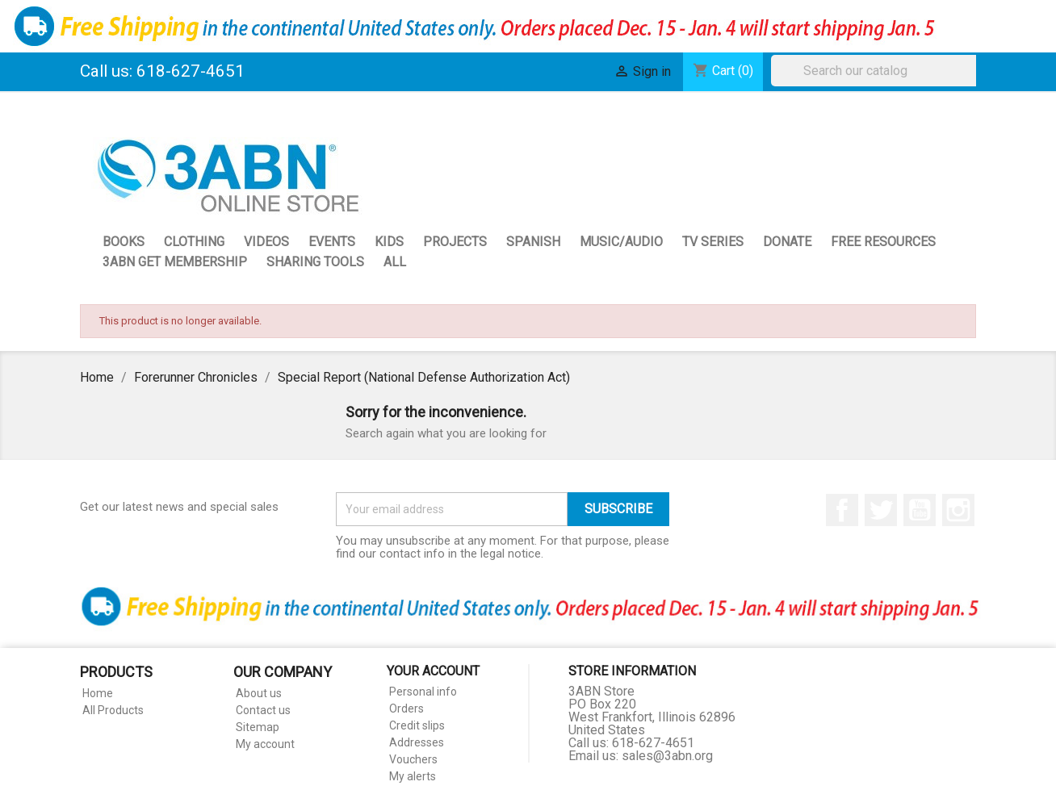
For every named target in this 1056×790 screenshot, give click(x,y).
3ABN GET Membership (175, 262)
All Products (113, 710)
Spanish (533, 241)
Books (124, 241)
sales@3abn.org (667, 755)
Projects (455, 241)
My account (265, 744)
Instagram (958, 510)
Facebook (842, 510)
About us (259, 693)
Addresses (416, 742)
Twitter (881, 510)
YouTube (919, 510)
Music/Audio (621, 241)
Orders (406, 708)
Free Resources (883, 241)
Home (97, 693)
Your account (433, 671)
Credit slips (417, 725)
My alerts (412, 776)
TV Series (713, 241)
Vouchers (413, 759)
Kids (389, 241)
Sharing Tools (315, 262)
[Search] (877, 70)
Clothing (194, 241)
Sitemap (257, 727)
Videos (266, 241)
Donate (787, 241)
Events (331, 241)
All (394, 262)
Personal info (423, 691)
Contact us (263, 710)
